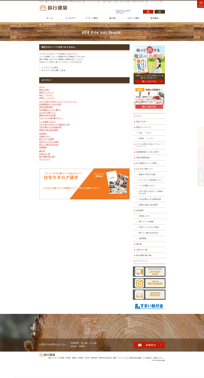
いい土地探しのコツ (47, 122)
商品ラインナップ (46, 92)
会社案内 (43, 134)
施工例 (42, 151)
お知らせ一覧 (44, 154)
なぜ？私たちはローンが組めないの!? (54, 124)
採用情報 (43, 147)
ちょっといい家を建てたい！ (51, 118)
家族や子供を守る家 (47, 115)
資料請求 (159, 9)
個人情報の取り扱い (47, 156)
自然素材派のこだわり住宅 (50, 104)
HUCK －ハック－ (47, 98)
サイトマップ (44, 159)
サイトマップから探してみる (53, 70)
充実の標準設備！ (46, 107)
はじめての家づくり (47, 112)
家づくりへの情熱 (46, 139)
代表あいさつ (44, 136)
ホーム (42, 87)
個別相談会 (200, 156)
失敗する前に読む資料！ (49, 130)
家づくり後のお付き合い (49, 145)
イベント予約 (200, 136)
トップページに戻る (50, 67)
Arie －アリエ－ (46, 95)
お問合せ (148, 9)
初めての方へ (44, 90)
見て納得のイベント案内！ (50, 110)
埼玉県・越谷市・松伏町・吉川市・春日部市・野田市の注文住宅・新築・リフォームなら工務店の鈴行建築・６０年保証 (108, 372)
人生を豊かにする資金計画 (50, 127)
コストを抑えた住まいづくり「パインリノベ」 (58, 101)
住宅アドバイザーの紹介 (49, 142)
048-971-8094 (123, 9)
